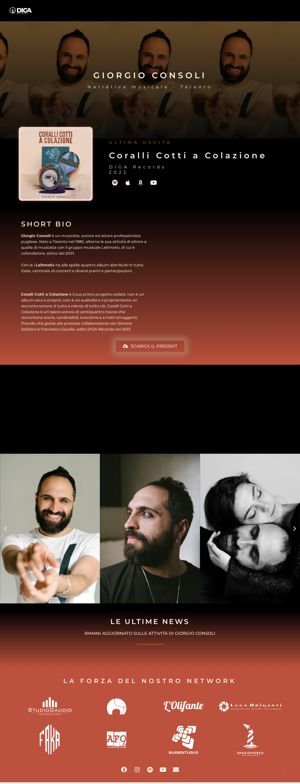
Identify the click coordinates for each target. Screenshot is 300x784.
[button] (5, 529)
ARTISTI (205, 13)
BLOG (242, 13)
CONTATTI (279, 13)
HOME (131, 13)
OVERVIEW (168, 13)
